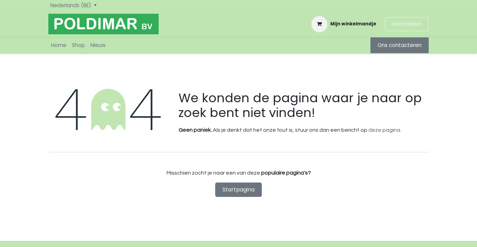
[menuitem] (58, 45)
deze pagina (384, 130)
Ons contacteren (399, 45)
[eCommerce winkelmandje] (343, 24)
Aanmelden (406, 23)
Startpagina (238, 189)
